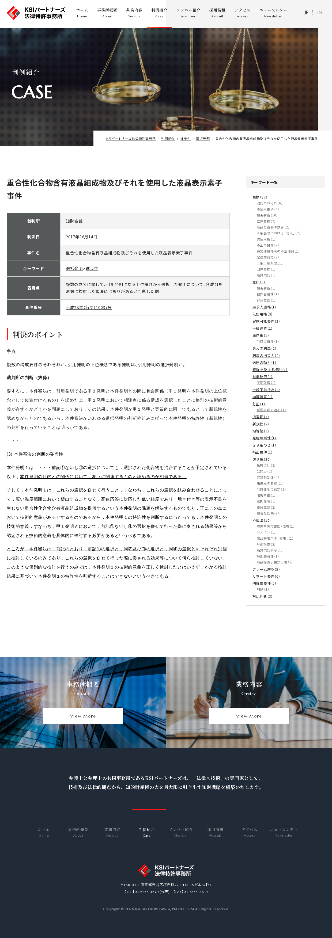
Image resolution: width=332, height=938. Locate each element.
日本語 (306, 12)
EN (319, 12)
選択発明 (74, 273)
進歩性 (92, 273)
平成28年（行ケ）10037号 (89, 312)
